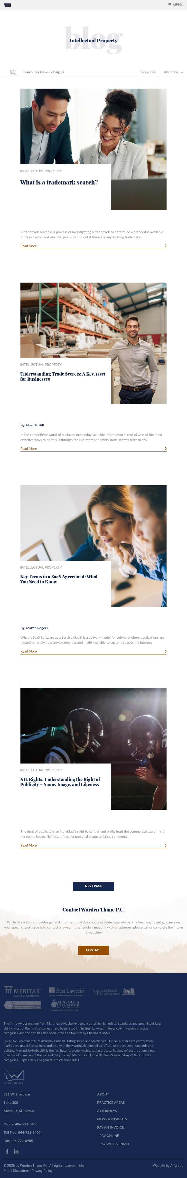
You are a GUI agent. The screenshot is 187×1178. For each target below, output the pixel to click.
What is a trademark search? (59, 182)
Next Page (93, 886)
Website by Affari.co (168, 1166)
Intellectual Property (41, 171)
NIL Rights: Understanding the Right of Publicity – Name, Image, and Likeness (60, 782)
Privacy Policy (41, 1171)
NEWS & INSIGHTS (112, 1119)
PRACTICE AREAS (111, 1102)
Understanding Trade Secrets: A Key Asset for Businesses (62, 376)
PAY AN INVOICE (110, 1127)
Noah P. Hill (35, 425)
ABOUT (103, 1094)
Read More (28, 246)
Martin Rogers (36, 628)
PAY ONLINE (109, 1135)
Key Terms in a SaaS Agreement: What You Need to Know (59, 579)
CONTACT (93, 950)
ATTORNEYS (107, 1111)
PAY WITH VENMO (114, 1144)
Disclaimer (21, 1171)
